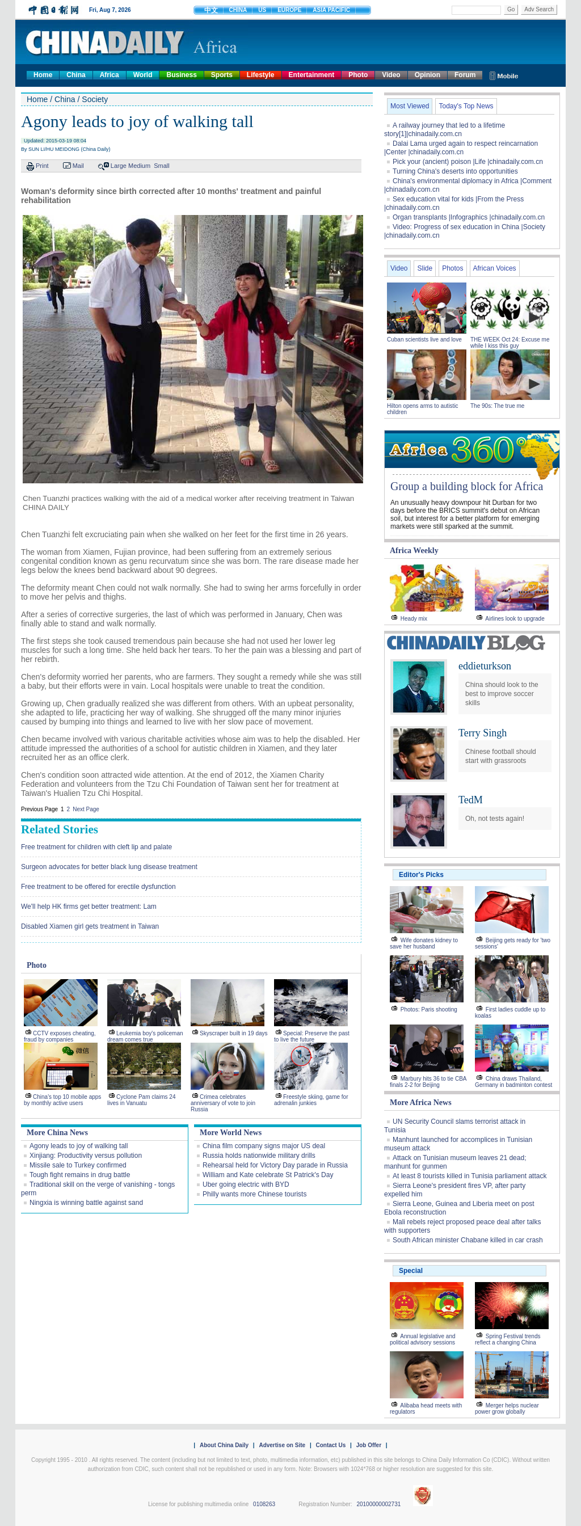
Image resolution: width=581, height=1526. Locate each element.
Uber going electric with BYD (246, 1184)
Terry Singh (482, 733)
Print (42, 165)
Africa (109, 75)
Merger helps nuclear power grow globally (507, 1408)
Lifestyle (261, 75)
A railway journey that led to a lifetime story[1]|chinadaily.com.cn (444, 129)
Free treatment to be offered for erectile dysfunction (98, 887)
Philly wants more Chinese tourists (254, 1194)
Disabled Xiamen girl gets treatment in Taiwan (90, 926)
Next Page (86, 809)
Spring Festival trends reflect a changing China (508, 1339)
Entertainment (312, 75)
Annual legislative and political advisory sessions (423, 1339)
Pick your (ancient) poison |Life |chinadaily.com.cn (468, 162)
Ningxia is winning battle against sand (86, 1203)
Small (162, 165)
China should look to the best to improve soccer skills (501, 694)
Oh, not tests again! (494, 819)
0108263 (264, 1504)
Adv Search (539, 9)
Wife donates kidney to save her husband (424, 943)
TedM (470, 800)
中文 (211, 10)
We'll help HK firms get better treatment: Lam (89, 906)
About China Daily (224, 1445)
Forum (464, 75)
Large (119, 165)
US (262, 10)
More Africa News (421, 1102)
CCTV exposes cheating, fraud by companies (60, 1036)
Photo (358, 75)
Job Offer (368, 1445)
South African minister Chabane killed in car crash (468, 1240)
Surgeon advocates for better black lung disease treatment (109, 867)
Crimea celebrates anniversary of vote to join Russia (223, 1103)
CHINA (238, 10)
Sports (222, 75)
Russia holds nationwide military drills (259, 1156)
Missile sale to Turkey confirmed (78, 1165)
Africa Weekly (414, 550)
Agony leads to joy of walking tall (79, 1146)
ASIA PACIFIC (331, 10)
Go (511, 9)
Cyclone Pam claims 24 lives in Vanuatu (141, 1100)
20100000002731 (378, 1504)
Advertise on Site (282, 1445)
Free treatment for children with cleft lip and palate (96, 847)
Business (181, 75)
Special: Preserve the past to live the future (312, 1036)
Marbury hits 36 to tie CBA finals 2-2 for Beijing (428, 1082)
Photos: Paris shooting (429, 1009)
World (143, 75)
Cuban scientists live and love (425, 339)
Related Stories (59, 829)
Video (391, 75)
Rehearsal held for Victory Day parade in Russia (275, 1165)
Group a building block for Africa (466, 486)
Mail (78, 165)
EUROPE (289, 10)
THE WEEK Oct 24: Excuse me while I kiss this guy (509, 342)
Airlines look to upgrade (515, 619)
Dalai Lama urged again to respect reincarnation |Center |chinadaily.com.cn (461, 148)
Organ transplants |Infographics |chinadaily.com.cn (469, 217)
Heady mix (414, 619)
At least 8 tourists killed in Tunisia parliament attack (469, 1176)
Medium (139, 165)
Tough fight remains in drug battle (80, 1175)
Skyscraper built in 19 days (234, 1033)
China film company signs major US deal (264, 1146)
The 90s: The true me (497, 406)
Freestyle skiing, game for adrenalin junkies (311, 1100)
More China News (57, 1132)
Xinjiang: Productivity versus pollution (86, 1156)
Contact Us (330, 1445)
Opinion (427, 75)
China (75, 75)
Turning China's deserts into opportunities (455, 171)
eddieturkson (484, 666)
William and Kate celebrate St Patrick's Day (268, 1175)
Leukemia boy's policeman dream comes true (145, 1036)
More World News (231, 1132)
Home (42, 75)
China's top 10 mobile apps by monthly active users (62, 1100)
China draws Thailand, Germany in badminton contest (513, 1082)
